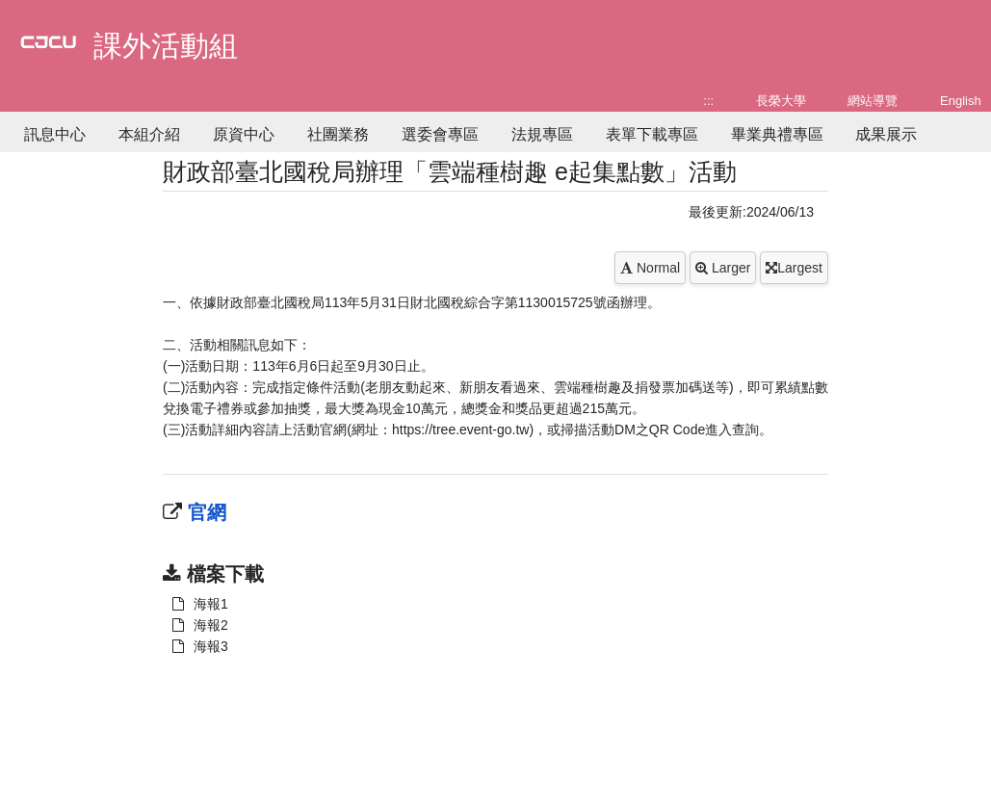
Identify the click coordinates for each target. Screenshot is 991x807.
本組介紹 (149, 134)
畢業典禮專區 (777, 134)
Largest (794, 267)
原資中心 (243, 134)
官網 (204, 512)
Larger (722, 267)
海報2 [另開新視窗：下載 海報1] (200, 625)
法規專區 (542, 134)
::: (708, 100)
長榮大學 (781, 100)
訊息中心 (55, 134)
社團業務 (338, 134)
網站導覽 (873, 100)
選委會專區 (440, 134)
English (960, 100)
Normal (650, 267)
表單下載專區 (652, 134)
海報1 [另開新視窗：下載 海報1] (200, 604)
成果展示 (886, 134)
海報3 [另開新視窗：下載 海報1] (200, 646)
